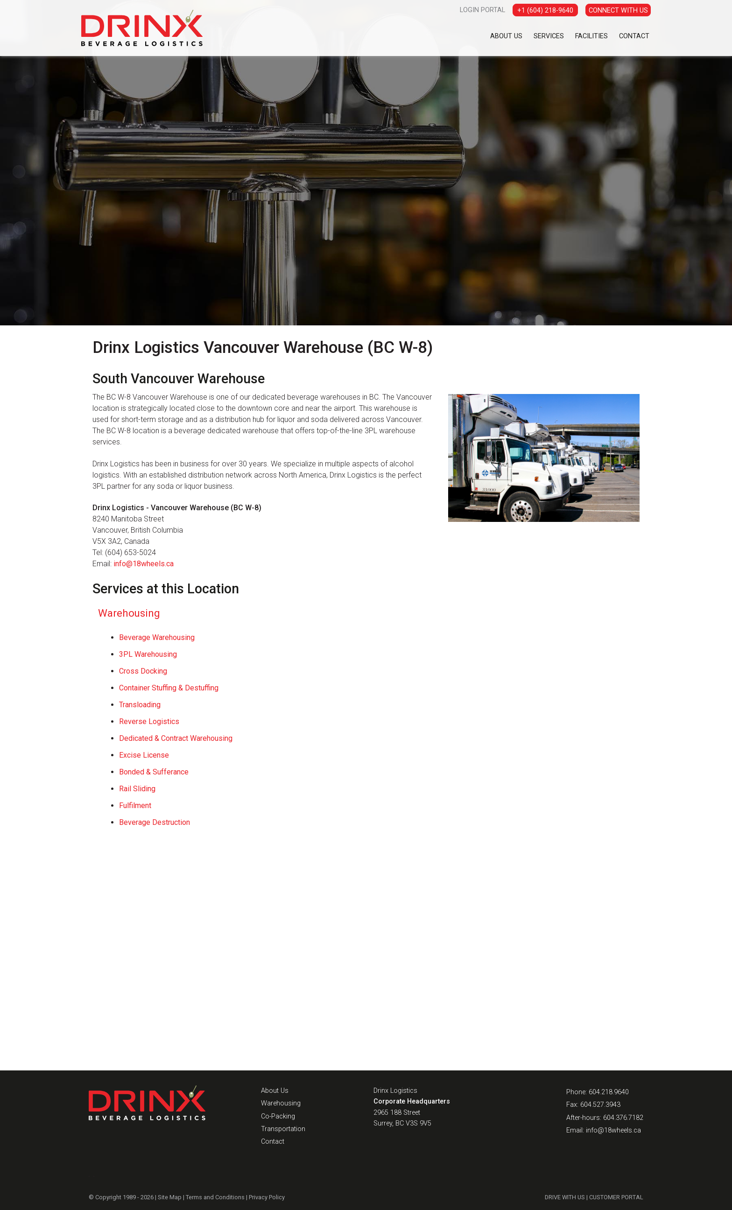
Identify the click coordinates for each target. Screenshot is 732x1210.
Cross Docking (143, 671)
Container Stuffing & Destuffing (168, 687)
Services (549, 36)
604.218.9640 (609, 1092)
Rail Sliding (137, 788)
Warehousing (129, 613)
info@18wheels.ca (143, 563)
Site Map (169, 1197)
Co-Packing (278, 1116)
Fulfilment (135, 805)
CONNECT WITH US (618, 10)
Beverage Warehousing (157, 637)
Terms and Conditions (214, 1197)
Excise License (144, 755)
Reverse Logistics (149, 721)
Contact (634, 36)
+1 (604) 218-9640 (545, 10)
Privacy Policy (266, 1197)
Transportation (283, 1129)
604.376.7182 (623, 1118)
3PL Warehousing (148, 654)
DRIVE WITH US (565, 1197)
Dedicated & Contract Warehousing (175, 738)
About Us (506, 36)
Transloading (140, 704)
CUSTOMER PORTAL (616, 1197)
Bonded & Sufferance (154, 771)
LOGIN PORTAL (482, 10)
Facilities (591, 36)
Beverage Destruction (154, 822)
